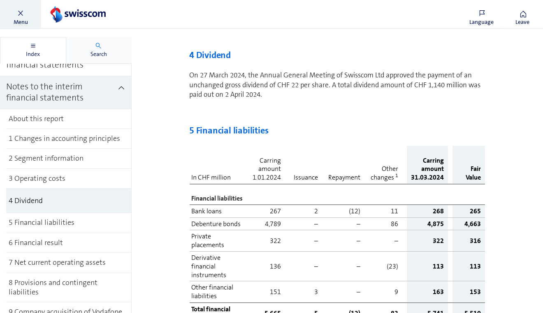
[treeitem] (66, 92)
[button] (20, 14)
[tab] (33, 50)
